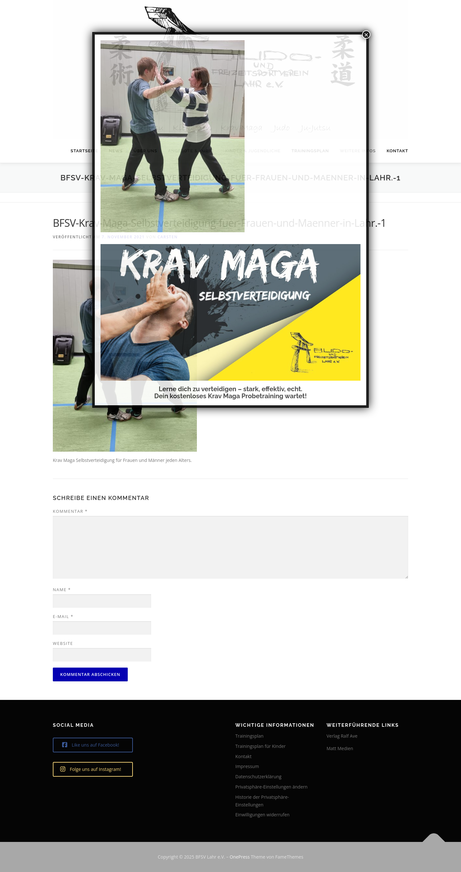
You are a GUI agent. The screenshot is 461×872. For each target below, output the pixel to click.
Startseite (84, 150)
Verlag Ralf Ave (342, 736)
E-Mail (63, 616)
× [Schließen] (366, 34)
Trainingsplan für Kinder (260, 746)
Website (63, 643)
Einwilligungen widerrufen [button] (262, 815)
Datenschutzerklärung (258, 776)
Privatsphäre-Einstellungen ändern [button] (271, 787)
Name (62, 589)
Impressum (247, 766)
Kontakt (397, 150)
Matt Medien (340, 748)
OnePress (240, 857)
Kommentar (70, 511)
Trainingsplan (249, 736)
